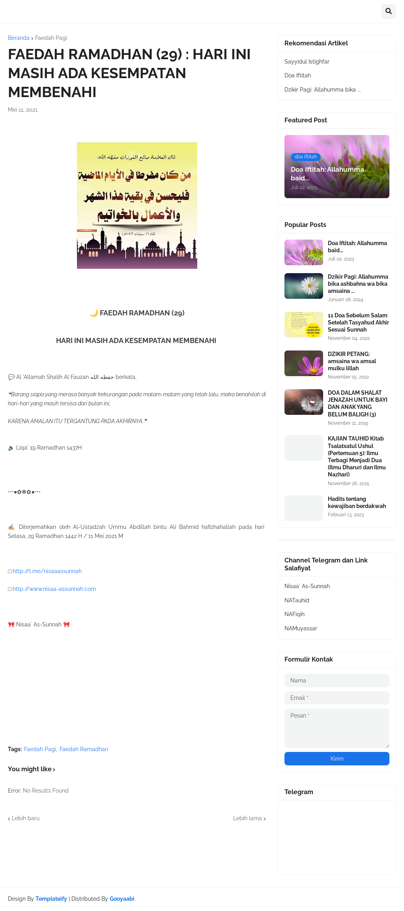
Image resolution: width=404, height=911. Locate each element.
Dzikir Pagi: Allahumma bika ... (322, 89)
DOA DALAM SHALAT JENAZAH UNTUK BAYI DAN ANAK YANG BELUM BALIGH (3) (357, 404)
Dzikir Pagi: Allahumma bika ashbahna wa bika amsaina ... (358, 284)
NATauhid (296, 600)
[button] (388, 11)
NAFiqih (294, 614)
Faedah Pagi (51, 38)
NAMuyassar (300, 628)
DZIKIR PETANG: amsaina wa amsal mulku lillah (352, 361)
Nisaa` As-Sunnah (307, 586)
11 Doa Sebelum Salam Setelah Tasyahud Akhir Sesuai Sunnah (358, 322)
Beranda (19, 38)
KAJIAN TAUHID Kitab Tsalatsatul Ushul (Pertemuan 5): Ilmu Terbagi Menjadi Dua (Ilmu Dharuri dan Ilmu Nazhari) (357, 456)
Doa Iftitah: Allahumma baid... (357, 246)
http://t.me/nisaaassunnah (47, 571)
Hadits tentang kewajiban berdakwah (357, 502)
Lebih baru (25, 818)
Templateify (51, 899)
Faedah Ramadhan (84, 749)
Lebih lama (247, 818)
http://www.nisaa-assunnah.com (54, 589)
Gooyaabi (122, 899)
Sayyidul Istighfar (306, 61)
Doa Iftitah (297, 75)
